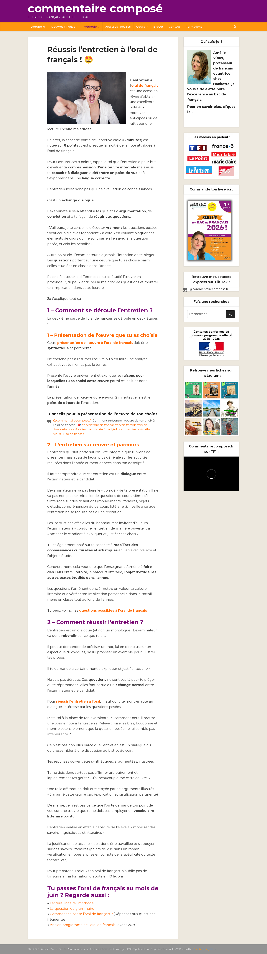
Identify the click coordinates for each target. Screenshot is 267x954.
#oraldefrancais (136, 425)
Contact (174, 26)
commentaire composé (95, 8)
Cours (140, 26)
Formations (194, 26)
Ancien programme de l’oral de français (83, 925)
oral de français (144, 86)
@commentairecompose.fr (72, 420)
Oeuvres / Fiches (63, 26)
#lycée (98, 429)
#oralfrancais (84, 429)
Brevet (158, 26)
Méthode (90, 26)
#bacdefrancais (92, 425)
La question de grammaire (72, 909)
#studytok (111, 429)
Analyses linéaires (118, 26)
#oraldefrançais (63, 429)
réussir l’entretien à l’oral (78, 701)
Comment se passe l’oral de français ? (81, 914)
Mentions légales (204, 949)
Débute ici (38, 26)
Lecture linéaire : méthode (72, 903)
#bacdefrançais (114, 425)
